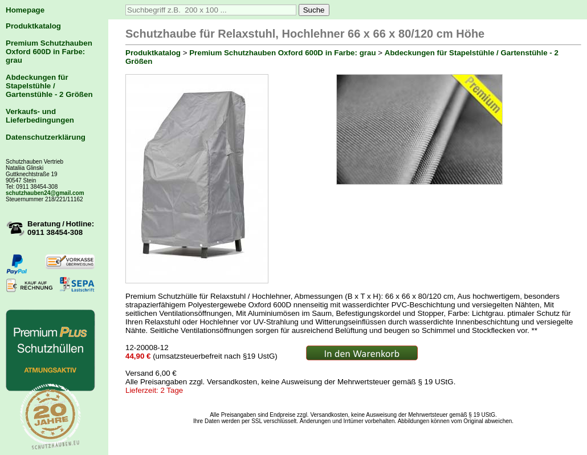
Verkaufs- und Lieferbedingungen (40, 115)
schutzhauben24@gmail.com (45, 193)
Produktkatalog (33, 26)
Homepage (25, 10)
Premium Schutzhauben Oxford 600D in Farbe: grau (49, 51)
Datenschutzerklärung (45, 137)
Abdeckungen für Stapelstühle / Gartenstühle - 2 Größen (49, 86)
